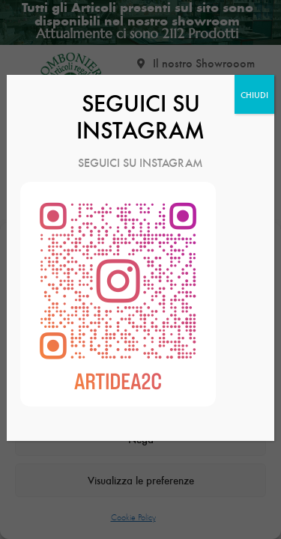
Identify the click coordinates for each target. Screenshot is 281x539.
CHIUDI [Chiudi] (254, 94)
